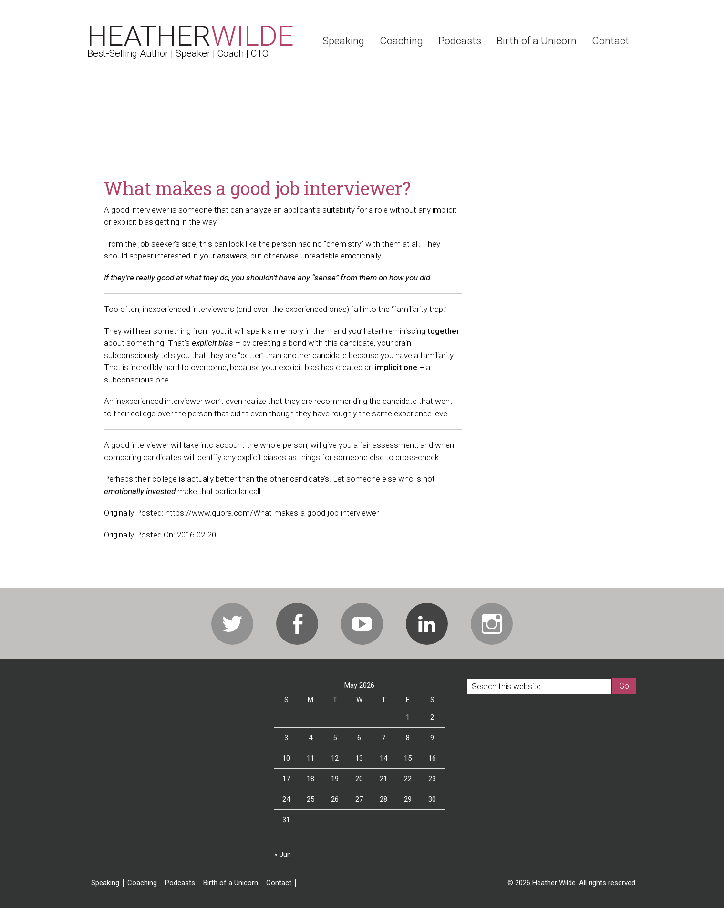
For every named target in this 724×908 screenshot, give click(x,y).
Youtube (362, 624)
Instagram (492, 624)
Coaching (142, 883)
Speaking (105, 883)
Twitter (232, 624)
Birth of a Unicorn (230, 883)
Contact (278, 883)
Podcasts (180, 883)
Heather (190, 36)
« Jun (282, 854)
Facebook (297, 624)
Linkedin (427, 624)
